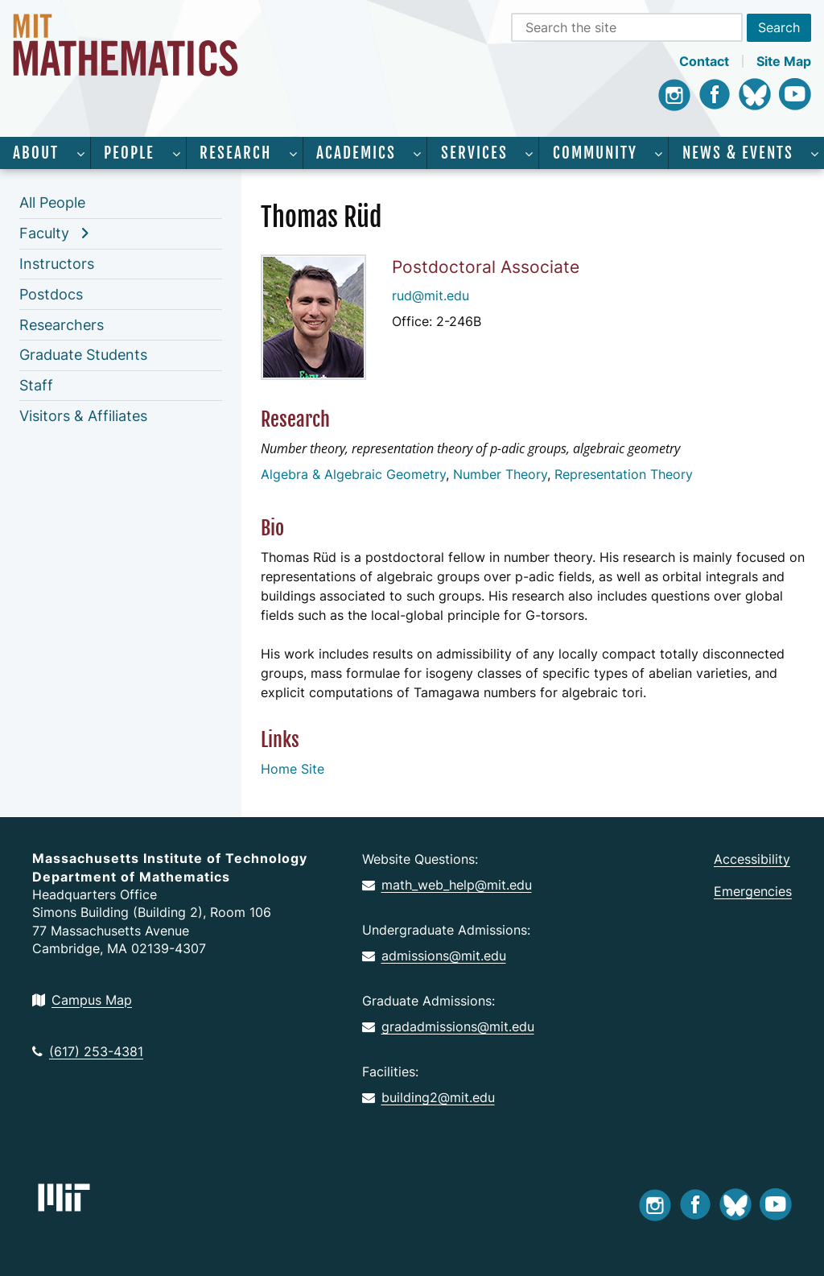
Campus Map (82, 1000)
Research (235, 153)
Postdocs (51, 294)
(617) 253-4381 (87, 1051)
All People (52, 202)
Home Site (292, 769)
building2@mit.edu (428, 1097)
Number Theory (500, 474)
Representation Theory (623, 474)
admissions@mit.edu (434, 956)
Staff (36, 385)
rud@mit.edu (430, 295)
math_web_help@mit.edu (447, 885)
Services (474, 153)
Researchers (61, 324)
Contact (704, 61)
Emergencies (753, 891)
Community (595, 153)
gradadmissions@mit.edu (448, 1026)
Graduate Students (83, 354)
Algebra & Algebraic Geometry (353, 474)
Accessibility (752, 859)
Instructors (56, 263)
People (129, 153)
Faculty (44, 233)
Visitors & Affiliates (83, 415)
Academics (356, 153)
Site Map (783, 61)
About (36, 153)
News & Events (737, 153)
